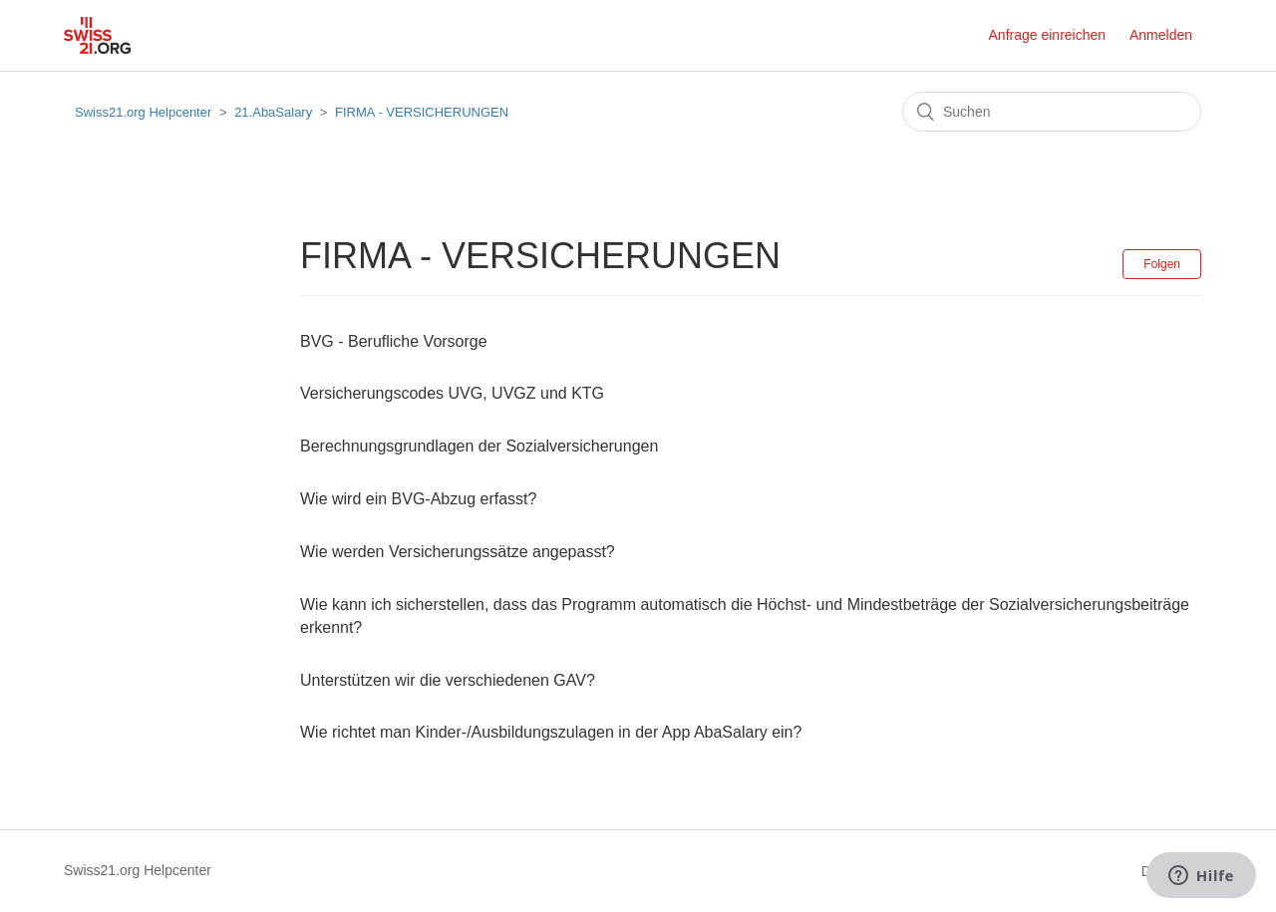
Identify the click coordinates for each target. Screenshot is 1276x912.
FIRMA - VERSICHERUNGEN (421, 112)
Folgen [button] (1161, 264)
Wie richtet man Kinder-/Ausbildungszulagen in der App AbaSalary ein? (550, 732)
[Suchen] (1051, 112)
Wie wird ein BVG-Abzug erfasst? (418, 498)
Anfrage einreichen (1048, 35)
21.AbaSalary (273, 112)
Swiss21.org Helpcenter (143, 112)
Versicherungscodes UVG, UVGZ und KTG (452, 393)
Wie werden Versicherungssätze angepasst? (457, 551)
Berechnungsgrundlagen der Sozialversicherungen (479, 446)
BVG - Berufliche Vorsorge (393, 341)
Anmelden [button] (1160, 35)
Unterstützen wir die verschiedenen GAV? (447, 680)
